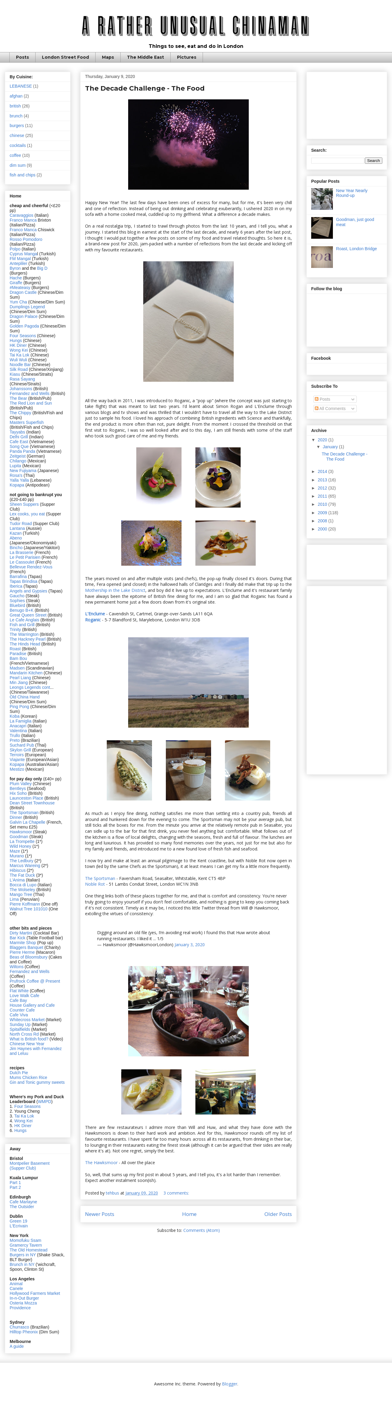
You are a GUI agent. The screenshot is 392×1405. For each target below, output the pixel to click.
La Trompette (22, 841)
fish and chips (23, 175)
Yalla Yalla (19, 480)
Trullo (15, 735)
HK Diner (18, 345)
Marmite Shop (23, 942)
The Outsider (22, 1206)
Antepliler (18, 263)
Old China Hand (25, 697)
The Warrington (24, 634)
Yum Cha (18, 302)
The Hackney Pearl (28, 639)
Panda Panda (22, 451)
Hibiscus (18, 870)
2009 (323, 512)
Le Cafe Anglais (24, 619)
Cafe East (19, 441)
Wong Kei (19, 350)
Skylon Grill (20, 750)
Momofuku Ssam (25, 1240)
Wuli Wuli (18, 359)
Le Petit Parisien (25, 557)
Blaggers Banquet (26, 947)
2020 (323, 439)
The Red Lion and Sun (31, 403)
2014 (323, 471)
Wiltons (17, 966)
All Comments (330, 408)
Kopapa (17, 485)
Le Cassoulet (22, 562)
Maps (108, 57)
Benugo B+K (21, 610)
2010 (323, 504)
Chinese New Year (27, 1043)
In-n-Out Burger (24, 1298)
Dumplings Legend (27, 306)
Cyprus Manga (23, 253)
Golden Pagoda (24, 326)
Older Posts (278, 1214)
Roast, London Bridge (356, 248)
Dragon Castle (23, 292)
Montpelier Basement (29, 1163)
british (15, 106)
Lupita (15, 465)
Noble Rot (95, 884)
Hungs (16, 340)
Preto (15, 740)
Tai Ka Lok (19, 355)
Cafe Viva (19, 1014)
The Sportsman (100, 878)
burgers (17, 125)
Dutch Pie (19, 1072)
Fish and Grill (22, 624)
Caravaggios (22, 215)
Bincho (17, 547)
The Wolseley (22, 889)
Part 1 (15, 1182)
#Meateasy (20, 287)
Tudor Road (21, 523)
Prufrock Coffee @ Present (35, 981)
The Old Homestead (28, 1250)
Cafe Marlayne (23, 1201)
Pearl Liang (20, 677)
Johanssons (21, 388)
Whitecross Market (27, 1019)
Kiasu (15, 374)
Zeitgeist (18, 456)
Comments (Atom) (201, 1230)
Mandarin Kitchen (26, 672)
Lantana (18, 528)
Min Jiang (19, 682)
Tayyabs (17, 432)
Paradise (18, 653)
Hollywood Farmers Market (35, 1293)
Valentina (18, 730)
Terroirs (17, 754)
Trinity (16, 629)
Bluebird (18, 605)
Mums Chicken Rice (28, 1077)
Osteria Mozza (23, 1303)
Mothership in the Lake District (115, 590)
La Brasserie (21, 552)
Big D (42, 268)
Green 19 (18, 1221)
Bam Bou (18, 658)
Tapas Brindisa (23, 581)
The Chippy (20, 412)
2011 (323, 496)
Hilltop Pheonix (24, 1331)
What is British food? (29, 1039)
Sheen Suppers (24, 504)
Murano (17, 855)
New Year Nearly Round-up (352, 193)
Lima (15, 899)
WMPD (44, 1101)
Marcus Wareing (25, 865)
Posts (22, 57)
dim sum (18, 165)
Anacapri (18, 725)
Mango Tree (21, 894)
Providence (20, 1307)
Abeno (16, 538)
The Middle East (145, 57)
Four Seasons (23, 335)
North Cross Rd (24, 1034)
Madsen (18, 668)
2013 (323, 479)
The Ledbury (22, 860)
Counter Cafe (22, 1010)
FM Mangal (21, 258)
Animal (16, 1283)
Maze (15, 851)
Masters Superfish (27, 422)
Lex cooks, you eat (27, 513)
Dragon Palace (24, 316)
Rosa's (16, 475)
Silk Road (19, 369)
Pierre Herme (22, 952)
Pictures (186, 57)
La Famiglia (20, 721)
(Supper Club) (23, 1168)
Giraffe (17, 282)
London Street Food (65, 57)
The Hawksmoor (102, 1162)
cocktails (18, 145)
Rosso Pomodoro (26, 239)
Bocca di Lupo (23, 884)
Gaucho (18, 595)
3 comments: (176, 1193)
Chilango (18, 460)
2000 (323, 529)
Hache (16, 277)
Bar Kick (17, 937)
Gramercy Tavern (26, 1245)
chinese (17, 135)
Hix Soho (18, 793)
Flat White (19, 990)
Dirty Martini (21, 933)
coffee (15, 155)
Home (189, 1214)
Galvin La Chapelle (27, 822)
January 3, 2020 (190, 944)
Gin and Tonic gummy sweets (37, 1082)
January (331, 446)
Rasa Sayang (22, 379)
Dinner (16, 817)
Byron (16, 268)
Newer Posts (99, 1214)
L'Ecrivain (19, 1225)
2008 (323, 520)
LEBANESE (21, 86)
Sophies (18, 600)
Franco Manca (23, 220)
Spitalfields (20, 1029)
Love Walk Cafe (24, 995)
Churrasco (19, 1327)
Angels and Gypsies (28, 591)
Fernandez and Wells (29, 393)
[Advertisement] (346, 104)
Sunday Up (20, 1024)
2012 (323, 488)
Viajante (17, 759)
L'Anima (17, 880)
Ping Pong (19, 706)
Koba (15, 716)
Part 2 (15, 1187)
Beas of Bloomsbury (28, 957)
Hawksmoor (21, 831)
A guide (17, 1346)
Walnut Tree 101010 (29, 908)
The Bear (18, 398)
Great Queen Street (28, 615)
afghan (16, 96)
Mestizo (17, 769)
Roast (15, 648)
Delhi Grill (19, 436)
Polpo (16, 249)
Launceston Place (26, 798)
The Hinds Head (25, 644)
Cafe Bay (18, 1000)
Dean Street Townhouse (32, 802)
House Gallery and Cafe (32, 1005)
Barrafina (19, 576)
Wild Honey (21, 846)
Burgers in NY (23, 1254)
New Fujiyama (23, 470)
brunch (16, 115)
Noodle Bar (20, 364)
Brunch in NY (22, 1264)
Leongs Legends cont (30, 687)
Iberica (16, 586)
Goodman (19, 836)
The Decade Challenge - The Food (145, 88)
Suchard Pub (22, 745)
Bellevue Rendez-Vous (31, 566)
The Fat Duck (22, 875)
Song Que (19, 446)
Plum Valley (21, 783)
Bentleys (18, 788)
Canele (16, 1288)
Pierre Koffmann (25, 904)
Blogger (229, 1384)
